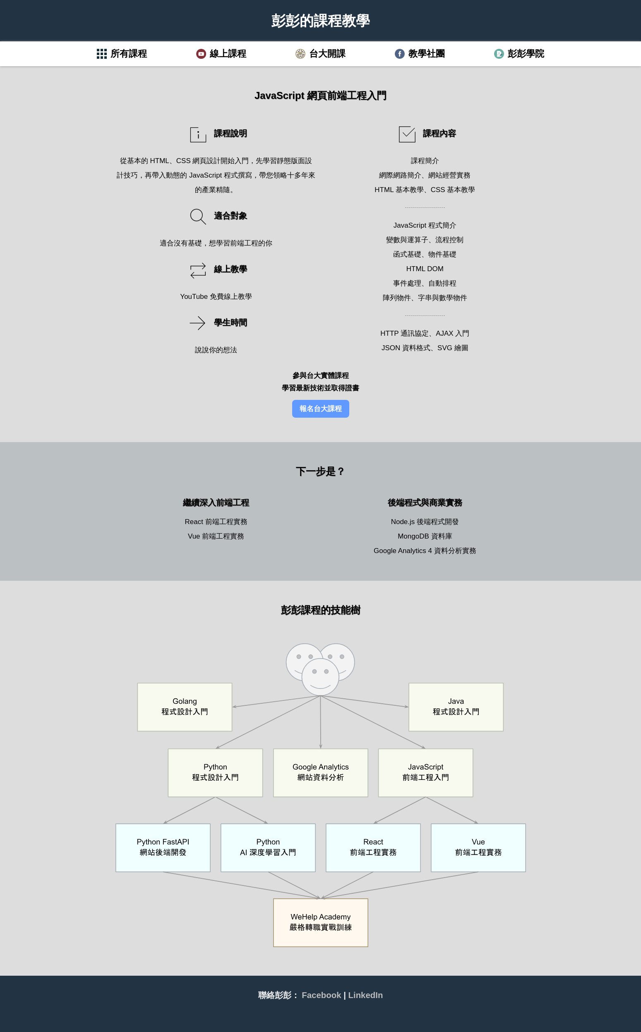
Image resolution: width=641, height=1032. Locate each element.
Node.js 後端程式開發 (425, 522)
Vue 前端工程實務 (216, 536)
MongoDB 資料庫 (425, 536)
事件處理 (407, 283)
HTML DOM (425, 269)
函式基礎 (407, 254)
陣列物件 (397, 298)
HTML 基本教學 (399, 190)
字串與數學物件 (442, 298)
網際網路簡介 (400, 175)
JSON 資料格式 (406, 348)
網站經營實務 (449, 175)
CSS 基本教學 (453, 190)
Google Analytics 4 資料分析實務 (425, 551)
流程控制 (449, 240)
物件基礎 (442, 254)
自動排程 (442, 283)
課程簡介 (425, 161)
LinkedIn (365, 995)
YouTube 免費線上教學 (216, 297)
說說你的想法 (216, 350)
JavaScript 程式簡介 (425, 225)
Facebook (321, 995)
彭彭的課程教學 (320, 21)
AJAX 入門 (452, 333)
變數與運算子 (407, 240)
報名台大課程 (321, 409)
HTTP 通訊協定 (404, 333)
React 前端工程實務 (216, 522)
